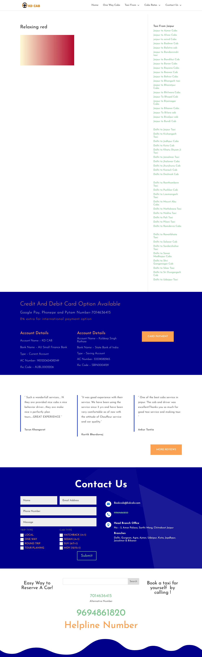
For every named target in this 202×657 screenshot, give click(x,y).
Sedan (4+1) (69, 539)
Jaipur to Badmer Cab (165, 43)
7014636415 (101, 596)
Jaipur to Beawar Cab (165, 72)
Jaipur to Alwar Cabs (165, 35)
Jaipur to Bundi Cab (164, 121)
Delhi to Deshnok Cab (166, 174)
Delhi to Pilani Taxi (164, 222)
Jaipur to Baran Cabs (165, 63)
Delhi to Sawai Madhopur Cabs (162, 255)
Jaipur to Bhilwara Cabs (166, 92)
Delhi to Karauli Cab (165, 170)
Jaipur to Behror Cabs (165, 76)
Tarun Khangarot (34, 429)
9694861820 (101, 613)
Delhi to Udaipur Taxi (165, 279)
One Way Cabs (111, 5)
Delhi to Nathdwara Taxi (167, 209)
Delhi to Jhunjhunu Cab (166, 165)
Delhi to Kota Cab (163, 145)
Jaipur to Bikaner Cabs (166, 108)
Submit (87, 556)
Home (94, 5)
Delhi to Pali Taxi (163, 217)
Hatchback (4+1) (73, 535)
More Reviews (166, 449)
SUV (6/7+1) (69, 543)
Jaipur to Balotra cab (165, 47)
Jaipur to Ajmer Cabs (165, 30)
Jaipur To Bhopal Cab (165, 96)
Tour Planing (32, 548)
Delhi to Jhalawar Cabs (166, 161)
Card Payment (158, 336)
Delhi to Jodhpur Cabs (166, 141)
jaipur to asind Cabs (164, 39)
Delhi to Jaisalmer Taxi (166, 157)
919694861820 (121, 513)
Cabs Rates (150, 5)
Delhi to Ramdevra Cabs (167, 226)
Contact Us (171, 5)
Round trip (30, 543)
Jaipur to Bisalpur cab (165, 117)
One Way (28, 539)
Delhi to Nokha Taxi (164, 213)
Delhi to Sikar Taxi (163, 268)
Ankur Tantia (146, 429)
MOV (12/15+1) (70, 548)
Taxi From (130, 5)
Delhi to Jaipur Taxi (164, 129)
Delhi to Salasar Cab (165, 241)
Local (27, 535)
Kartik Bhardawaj (92, 434)
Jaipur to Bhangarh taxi (166, 81)
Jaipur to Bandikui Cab (166, 59)
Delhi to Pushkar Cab (165, 190)
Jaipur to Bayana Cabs (166, 68)
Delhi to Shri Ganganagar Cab (163, 262)
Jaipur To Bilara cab (164, 112)
